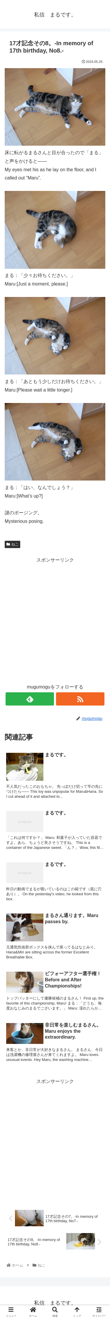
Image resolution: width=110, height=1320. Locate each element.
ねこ (12, 544)
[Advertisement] (55, 619)
